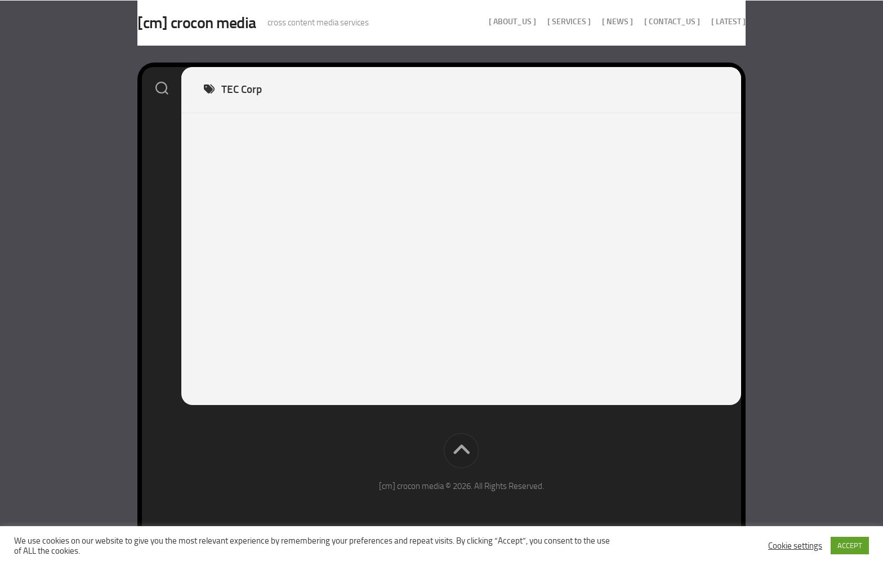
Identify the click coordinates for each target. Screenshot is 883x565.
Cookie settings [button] (795, 546)
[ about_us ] (490, 21)
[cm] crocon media (219, 23)
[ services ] (546, 21)
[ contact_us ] (649, 21)
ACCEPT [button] (849, 545)
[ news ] (594, 21)
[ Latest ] (706, 21)
